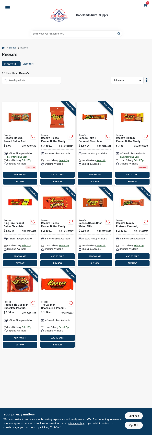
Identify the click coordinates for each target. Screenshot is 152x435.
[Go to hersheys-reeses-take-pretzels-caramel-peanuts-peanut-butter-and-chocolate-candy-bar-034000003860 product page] (132, 227)
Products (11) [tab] (11, 63)
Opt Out (133, 425)
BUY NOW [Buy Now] (20, 181)
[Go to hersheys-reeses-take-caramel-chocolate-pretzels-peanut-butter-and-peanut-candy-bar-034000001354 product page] (95, 144)
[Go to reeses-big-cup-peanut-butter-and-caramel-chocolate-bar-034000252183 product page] (20, 144)
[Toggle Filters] (148, 80)
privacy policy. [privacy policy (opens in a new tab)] (76, 423)
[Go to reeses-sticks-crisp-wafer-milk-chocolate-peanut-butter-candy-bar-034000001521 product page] (95, 227)
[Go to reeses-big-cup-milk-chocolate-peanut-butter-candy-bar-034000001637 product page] (20, 308)
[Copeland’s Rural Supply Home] (59, 15)
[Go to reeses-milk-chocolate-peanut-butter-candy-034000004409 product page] (57, 308)
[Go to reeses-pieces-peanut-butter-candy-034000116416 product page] (57, 144)
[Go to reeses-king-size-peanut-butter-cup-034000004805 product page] (20, 227)
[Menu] (7, 7)
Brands (12, 47)
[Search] (119, 33)
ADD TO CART (20, 175)
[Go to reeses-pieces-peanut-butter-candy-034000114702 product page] (57, 227)
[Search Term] (76, 33)
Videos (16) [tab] (29, 63)
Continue (134, 415)
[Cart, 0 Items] (145, 5)
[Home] (3, 47)
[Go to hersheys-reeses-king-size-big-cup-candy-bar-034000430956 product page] (132, 144)
